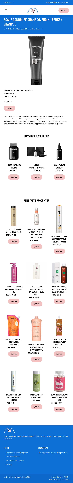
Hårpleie (16, 90)
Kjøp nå (9, 108)
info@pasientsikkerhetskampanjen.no (57, 2)
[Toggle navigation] (6, 10)
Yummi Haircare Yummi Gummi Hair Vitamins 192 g (59, 397)
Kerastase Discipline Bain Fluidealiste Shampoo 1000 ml (36, 347)
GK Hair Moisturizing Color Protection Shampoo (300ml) (59, 239)
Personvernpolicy (55, 479)
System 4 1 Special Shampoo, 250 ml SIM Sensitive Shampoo (59, 289)
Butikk (64, 10)
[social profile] (13, 2)
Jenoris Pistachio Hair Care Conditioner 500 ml (13, 289)
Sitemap (66, 479)
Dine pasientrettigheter (15, 460)
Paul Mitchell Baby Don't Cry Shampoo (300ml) (13, 397)
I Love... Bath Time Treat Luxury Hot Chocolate (59, 342)
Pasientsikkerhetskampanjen (17, 453)
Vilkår (66, 477)
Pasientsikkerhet (13, 456)
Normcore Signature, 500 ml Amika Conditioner (14, 342)
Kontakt (60, 477)
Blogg (9, 464)
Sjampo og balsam (26, 90)
